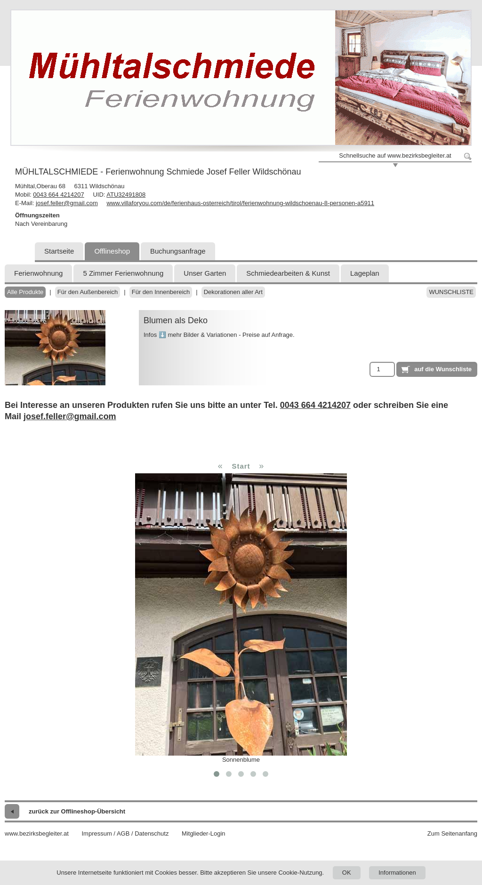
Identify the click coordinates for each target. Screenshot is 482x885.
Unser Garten (205, 273)
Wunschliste (451, 291)
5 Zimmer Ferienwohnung (123, 273)
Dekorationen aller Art (233, 291)
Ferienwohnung (38, 273)
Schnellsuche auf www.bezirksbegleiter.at (395, 155)
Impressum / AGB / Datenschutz (125, 833)
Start (241, 466)
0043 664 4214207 (58, 194)
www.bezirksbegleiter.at (37, 833)
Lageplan (364, 273)
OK (346, 872)
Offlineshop (112, 251)
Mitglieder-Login (203, 833)
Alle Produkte (25, 291)
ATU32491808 (125, 194)
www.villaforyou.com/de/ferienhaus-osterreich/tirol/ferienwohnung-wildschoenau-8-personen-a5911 (240, 203)
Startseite (59, 251)
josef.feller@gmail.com (67, 203)
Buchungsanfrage (178, 251)
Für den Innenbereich (161, 291)
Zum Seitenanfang (452, 833)
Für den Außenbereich (87, 291)
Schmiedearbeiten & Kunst (288, 273)
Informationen (397, 872)
